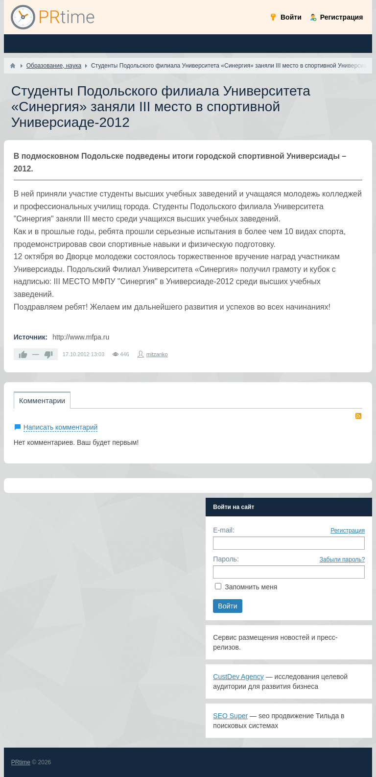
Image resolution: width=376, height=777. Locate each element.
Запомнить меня (251, 587)
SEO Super (230, 716)
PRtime (20, 762)
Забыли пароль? (342, 559)
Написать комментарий (61, 427)
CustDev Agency (238, 676)
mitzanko (157, 354)
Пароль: (225, 559)
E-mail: (224, 530)
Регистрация (347, 530)
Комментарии (42, 400)
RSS (358, 416)
